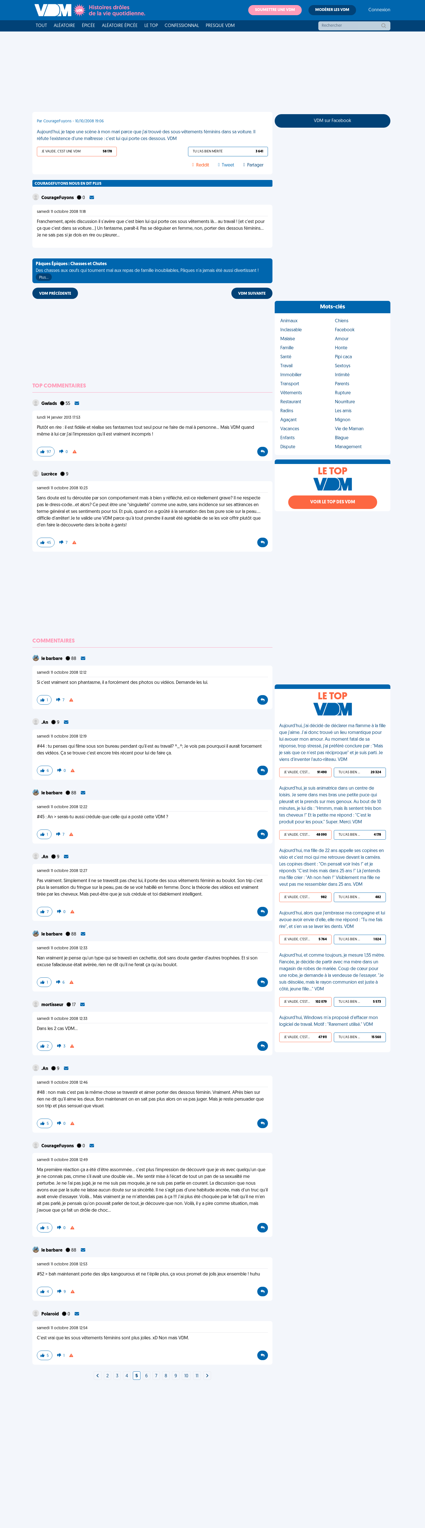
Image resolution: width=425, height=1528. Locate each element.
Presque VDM (220, 26)
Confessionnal (182, 26)
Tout (41, 26)
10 (186, 1376)
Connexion (379, 10)
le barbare (52, 659)
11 (197, 1376)
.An (45, 722)
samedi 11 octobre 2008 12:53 (62, 1264)
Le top (151, 26)
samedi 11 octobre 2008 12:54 (62, 1328)
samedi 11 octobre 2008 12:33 (62, 948)
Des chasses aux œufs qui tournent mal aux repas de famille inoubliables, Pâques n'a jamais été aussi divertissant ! (147, 271)
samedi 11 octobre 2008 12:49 (62, 1160)
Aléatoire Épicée (120, 26)
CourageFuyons (58, 198)
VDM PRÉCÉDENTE (55, 294)
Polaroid (50, 1314)
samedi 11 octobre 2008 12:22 (62, 807)
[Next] (97, 1376)
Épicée (88, 26)
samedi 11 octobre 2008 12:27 (62, 871)
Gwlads (49, 404)
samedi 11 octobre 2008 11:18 (61, 212)
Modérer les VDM (332, 10)
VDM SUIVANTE (252, 294)
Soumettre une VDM (275, 10)
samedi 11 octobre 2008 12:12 (61, 673)
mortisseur (52, 1005)
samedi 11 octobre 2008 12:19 (62, 736)
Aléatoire (64, 26)
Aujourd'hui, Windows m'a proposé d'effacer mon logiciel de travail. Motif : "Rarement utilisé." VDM (328, 1021)
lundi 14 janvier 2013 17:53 (58, 418)
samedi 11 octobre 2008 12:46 (62, 1083)
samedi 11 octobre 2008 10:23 (62, 488)
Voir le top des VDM (332, 502)
